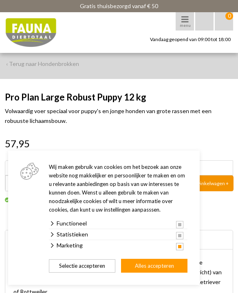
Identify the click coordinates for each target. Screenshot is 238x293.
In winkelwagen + (210, 183)
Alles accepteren (154, 265)
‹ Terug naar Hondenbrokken (42, 63)
